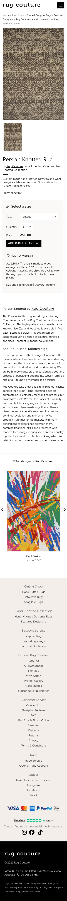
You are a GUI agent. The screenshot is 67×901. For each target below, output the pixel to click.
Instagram (33, 785)
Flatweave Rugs (33, 597)
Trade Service (33, 760)
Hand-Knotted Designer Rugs (35, 15)
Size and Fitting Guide (19, 285)
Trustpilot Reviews (33, 710)
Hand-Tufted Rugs (33, 592)
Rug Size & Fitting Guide (33, 720)
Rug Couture (22, 19)
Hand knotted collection (45, 19)
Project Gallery (33, 681)
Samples (33, 725)
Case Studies (33, 686)
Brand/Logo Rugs (34, 641)
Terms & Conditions (33, 745)
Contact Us (33, 705)
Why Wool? (33, 676)
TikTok (33, 795)
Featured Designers (33, 621)
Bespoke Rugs (33, 636)
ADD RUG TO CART (23, 243)
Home (6, 15)
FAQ (33, 715)
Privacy (33, 740)
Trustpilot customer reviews (33, 780)
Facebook (33, 790)
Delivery (39, 285)
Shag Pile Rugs (33, 602)
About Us (33, 660)
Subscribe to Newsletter (33, 691)
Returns (51, 285)
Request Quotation (33, 646)
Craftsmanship (33, 665)
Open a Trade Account (33, 765)
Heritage (33, 671)
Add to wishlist (20, 255)
